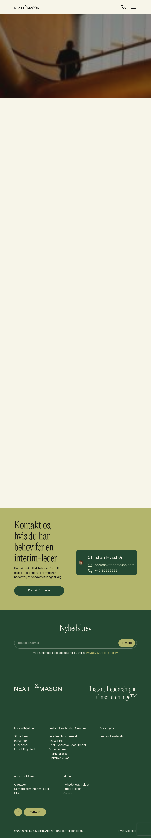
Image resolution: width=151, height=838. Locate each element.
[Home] (28, 7)
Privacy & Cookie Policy (102, 653)
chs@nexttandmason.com (114, 565)
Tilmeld (127, 643)
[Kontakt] (123, 7)
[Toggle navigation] (132, 7)
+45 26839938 (106, 570)
